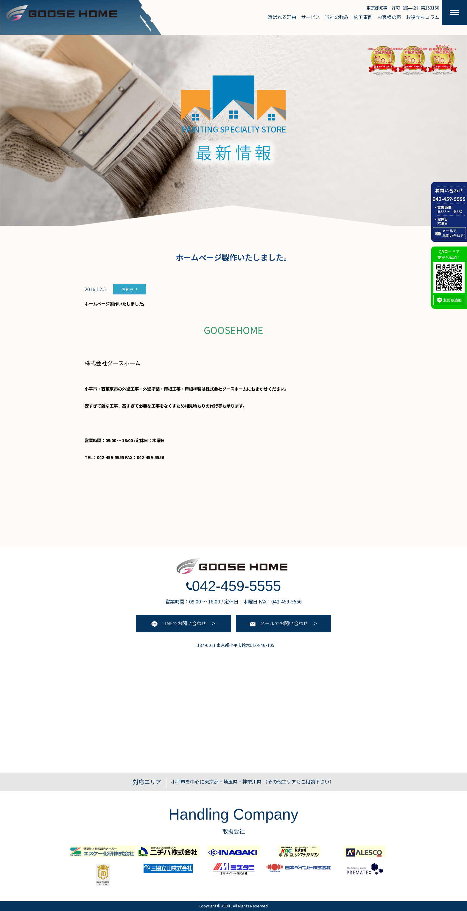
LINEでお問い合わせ (178, 623)
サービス (310, 17)
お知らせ (129, 289)
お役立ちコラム (422, 17)
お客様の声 (389, 17)
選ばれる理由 (282, 17)
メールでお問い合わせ (279, 623)
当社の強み (337, 17)
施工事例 (363, 17)
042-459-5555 (233, 586)
